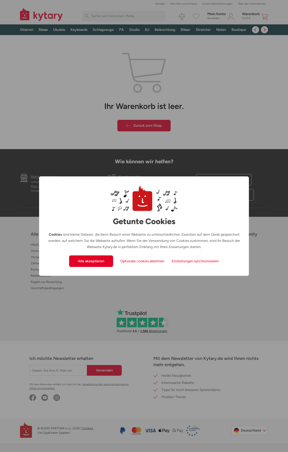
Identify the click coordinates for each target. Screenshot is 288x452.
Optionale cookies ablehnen (142, 261)
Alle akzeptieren (91, 261)
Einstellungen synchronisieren (195, 261)
